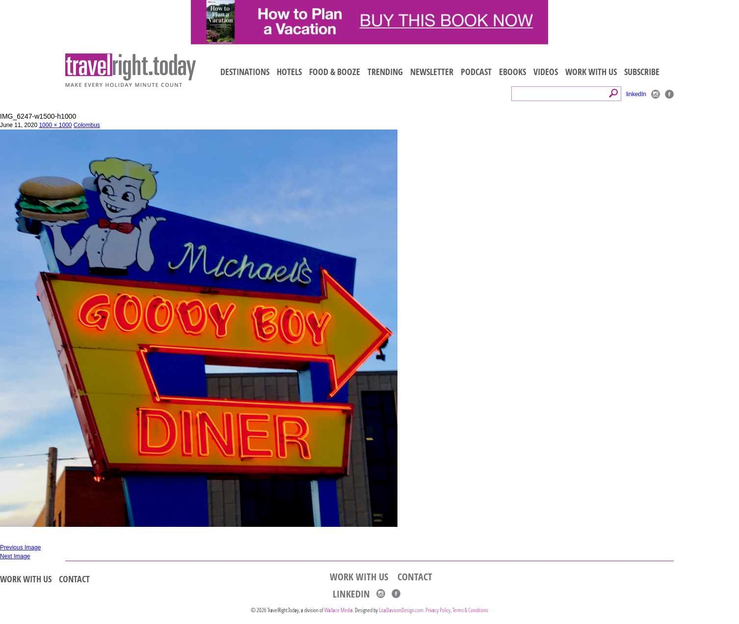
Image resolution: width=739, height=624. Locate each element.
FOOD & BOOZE (334, 71)
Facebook (669, 94)
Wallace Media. (339, 610)
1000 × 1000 (55, 125)
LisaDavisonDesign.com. (402, 610)
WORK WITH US (591, 71)
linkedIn (636, 94)
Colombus (87, 125)
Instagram (655, 94)
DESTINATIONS (244, 71)
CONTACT (74, 578)
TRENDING (385, 71)
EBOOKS (512, 71)
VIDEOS (545, 71)
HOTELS (289, 71)
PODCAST (476, 71)
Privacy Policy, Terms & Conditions (456, 610)
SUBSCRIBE (642, 71)
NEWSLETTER (431, 71)
